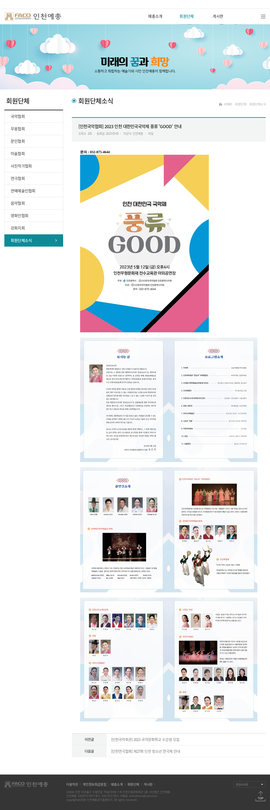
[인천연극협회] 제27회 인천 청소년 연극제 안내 (145, 751)
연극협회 (18, 178)
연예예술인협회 (23, 191)
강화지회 (18, 228)
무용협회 (18, 129)
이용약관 (72, 784)
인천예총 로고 (34, 16)
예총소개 (155, 16)
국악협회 (18, 116)
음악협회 (18, 203)
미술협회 (18, 153)
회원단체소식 (257, 104)
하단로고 (26, 784)
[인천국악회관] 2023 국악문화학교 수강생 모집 (145, 739)
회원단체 (186, 16)
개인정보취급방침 (94, 784)
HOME (227, 104)
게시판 (218, 16)
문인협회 (18, 141)
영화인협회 (19, 215)
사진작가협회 (21, 166)
